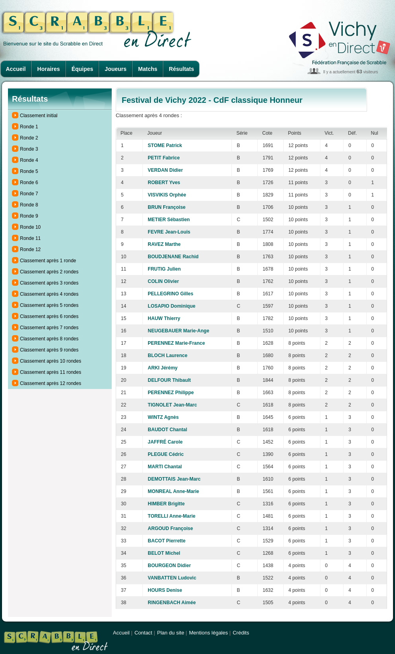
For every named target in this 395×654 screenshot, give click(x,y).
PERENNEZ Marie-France (176, 343)
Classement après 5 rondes (49, 305)
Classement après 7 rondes (49, 327)
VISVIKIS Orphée (167, 195)
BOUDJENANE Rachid (173, 256)
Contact (143, 633)
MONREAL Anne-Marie (173, 491)
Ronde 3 (29, 149)
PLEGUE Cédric (166, 454)
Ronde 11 (30, 238)
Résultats (181, 69)
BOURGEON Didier (169, 565)
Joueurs (115, 69)
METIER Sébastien (169, 219)
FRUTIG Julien (164, 269)
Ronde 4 (29, 160)
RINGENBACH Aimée (172, 602)
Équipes (82, 69)
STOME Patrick (165, 145)
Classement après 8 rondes (49, 339)
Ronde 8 (29, 205)
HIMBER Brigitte (166, 504)
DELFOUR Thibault (169, 380)
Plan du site (170, 633)
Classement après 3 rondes (49, 283)
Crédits (241, 633)
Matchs (147, 69)
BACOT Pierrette (167, 541)
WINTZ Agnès (163, 417)
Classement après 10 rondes (50, 361)
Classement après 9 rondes (49, 350)
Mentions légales (208, 633)
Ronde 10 (30, 227)
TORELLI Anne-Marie (171, 516)
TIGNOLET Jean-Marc (172, 405)
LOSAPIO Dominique (171, 306)
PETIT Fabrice (164, 158)
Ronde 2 (29, 138)
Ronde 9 (29, 216)
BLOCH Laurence (167, 355)
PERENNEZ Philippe (171, 392)
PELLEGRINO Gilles (170, 294)
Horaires (48, 69)
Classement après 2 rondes (49, 272)
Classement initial (38, 115)
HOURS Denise (165, 590)
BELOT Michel (164, 553)
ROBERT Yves (164, 182)
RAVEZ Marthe (164, 244)
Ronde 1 (29, 127)
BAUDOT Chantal (167, 429)
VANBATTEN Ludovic (172, 578)
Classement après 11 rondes (50, 372)
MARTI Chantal (165, 466)
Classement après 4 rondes (49, 294)
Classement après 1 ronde (48, 260)
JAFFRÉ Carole (165, 442)
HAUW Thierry (164, 318)
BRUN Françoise (167, 207)
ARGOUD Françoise (170, 528)
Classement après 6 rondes (49, 316)
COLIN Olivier (163, 281)
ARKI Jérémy (163, 368)
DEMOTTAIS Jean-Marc (174, 479)
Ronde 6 (29, 182)
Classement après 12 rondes (50, 383)
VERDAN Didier (165, 170)
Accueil (16, 69)
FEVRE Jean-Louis (169, 232)
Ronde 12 (30, 249)
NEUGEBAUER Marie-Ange (178, 331)
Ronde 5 (29, 171)
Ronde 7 (29, 193)
